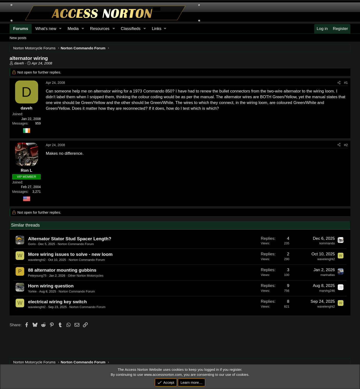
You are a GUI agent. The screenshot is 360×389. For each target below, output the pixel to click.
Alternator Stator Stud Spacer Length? (69, 238)
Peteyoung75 (37, 275)
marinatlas (327, 275)
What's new (45, 28)
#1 (346, 83)
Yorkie (32, 291)
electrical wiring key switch (57, 301)
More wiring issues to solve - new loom (70, 254)
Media (73, 28)
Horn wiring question (51, 285)
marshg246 (327, 290)
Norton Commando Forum (76, 244)
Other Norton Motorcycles (85, 275)
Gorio (32, 244)
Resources (100, 28)
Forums (20, 28)
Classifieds (130, 28)
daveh (19, 63)
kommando (327, 243)
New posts (18, 38)
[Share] (339, 83)
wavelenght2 (37, 260)
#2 (346, 145)
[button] (159, 29)
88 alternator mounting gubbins (62, 270)
